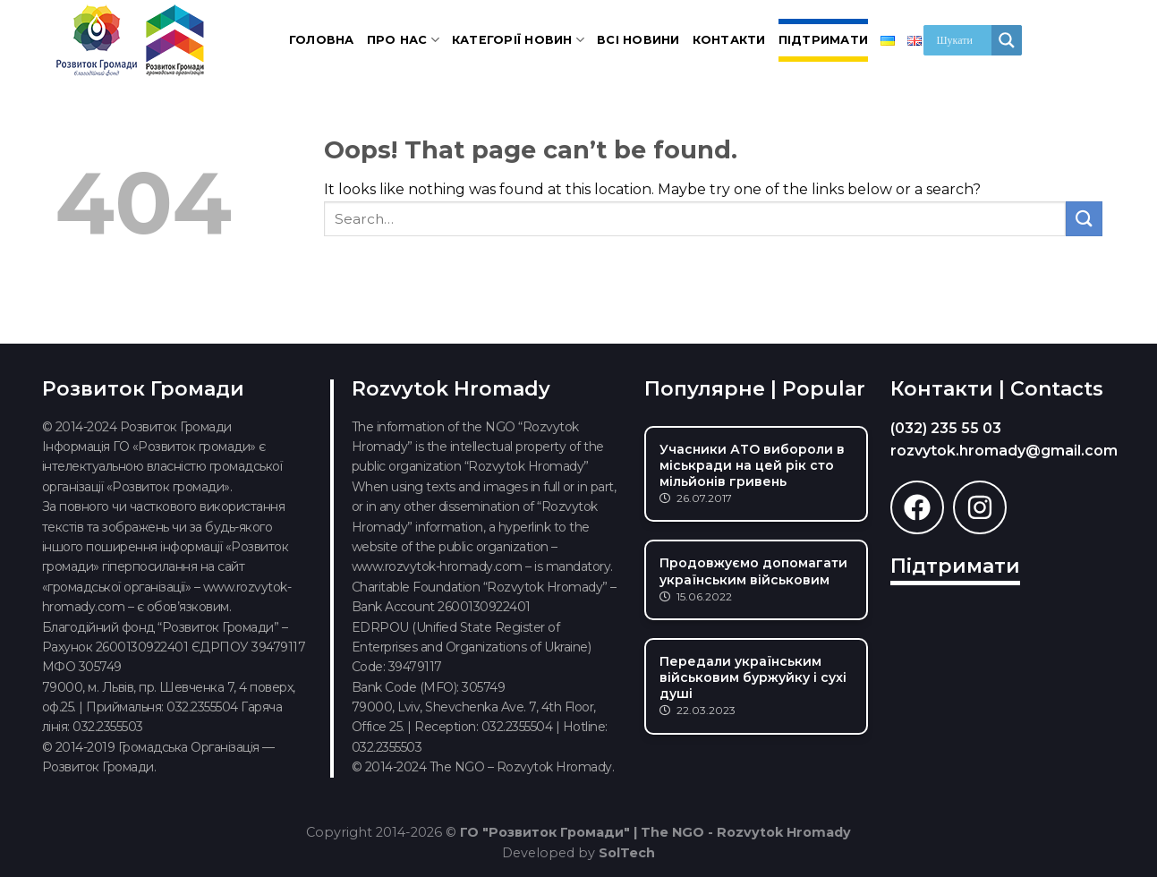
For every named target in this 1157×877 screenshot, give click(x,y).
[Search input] (962, 40)
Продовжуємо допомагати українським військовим (753, 571)
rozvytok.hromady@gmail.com (1004, 450)
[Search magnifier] (1006, 40)
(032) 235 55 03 (945, 428)
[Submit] (1084, 218)
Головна (321, 40)
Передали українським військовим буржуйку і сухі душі (752, 677)
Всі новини (638, 40)
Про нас (403, 39)
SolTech (627, 853)
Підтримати (823, 40)
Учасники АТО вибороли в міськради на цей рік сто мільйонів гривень (752, 465)
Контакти (729, 40)
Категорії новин (518, 39)
